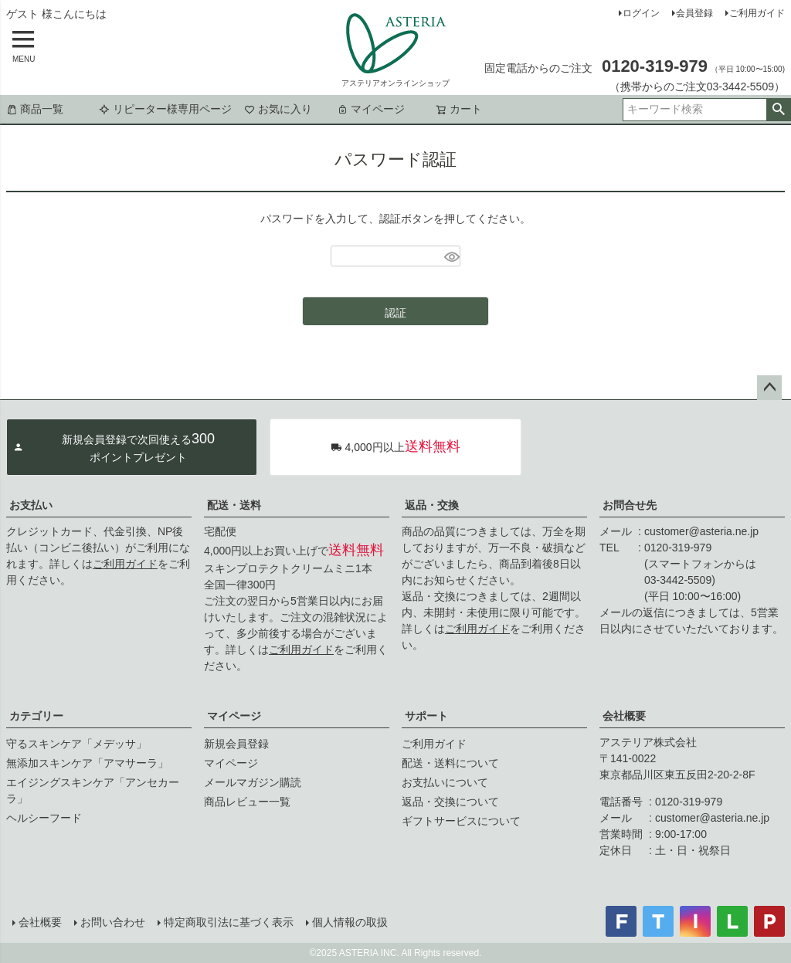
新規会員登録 (236, 744)
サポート (426, 716)
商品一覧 (34, 109)
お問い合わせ (112, 922)
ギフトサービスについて (461, 821)
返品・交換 (432, 505)
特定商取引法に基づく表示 (229, 922)
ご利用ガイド (757, 13)
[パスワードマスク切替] (450, 256)
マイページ (371, 109)
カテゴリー (36, 716)
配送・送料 (234, 505)
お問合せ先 (630, 505)
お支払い (31, 505)
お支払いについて (445, 782)
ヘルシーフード (44, 818)
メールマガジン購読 (252, 782)
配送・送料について (450, 763)
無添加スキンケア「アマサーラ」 (87, 763)
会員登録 (694, 13)
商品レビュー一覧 (247, 801)
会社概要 (624, 716)
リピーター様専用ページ (165, 109)
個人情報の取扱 (350, 922)
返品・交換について (450, 801)
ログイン (641, 13)
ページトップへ (769, 387)
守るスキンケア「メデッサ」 (76, 744)
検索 (778, 109)
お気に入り (278, 109)
